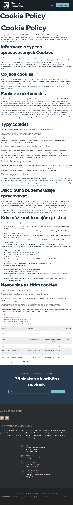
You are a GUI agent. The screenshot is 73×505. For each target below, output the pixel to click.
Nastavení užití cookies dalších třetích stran (17, 321)
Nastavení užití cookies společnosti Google (17, 317)
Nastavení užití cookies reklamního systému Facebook (21, 315)
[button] (51, 5)
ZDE (2, 69)
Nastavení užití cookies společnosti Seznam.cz (18, 319)
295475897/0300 (32, 473)
